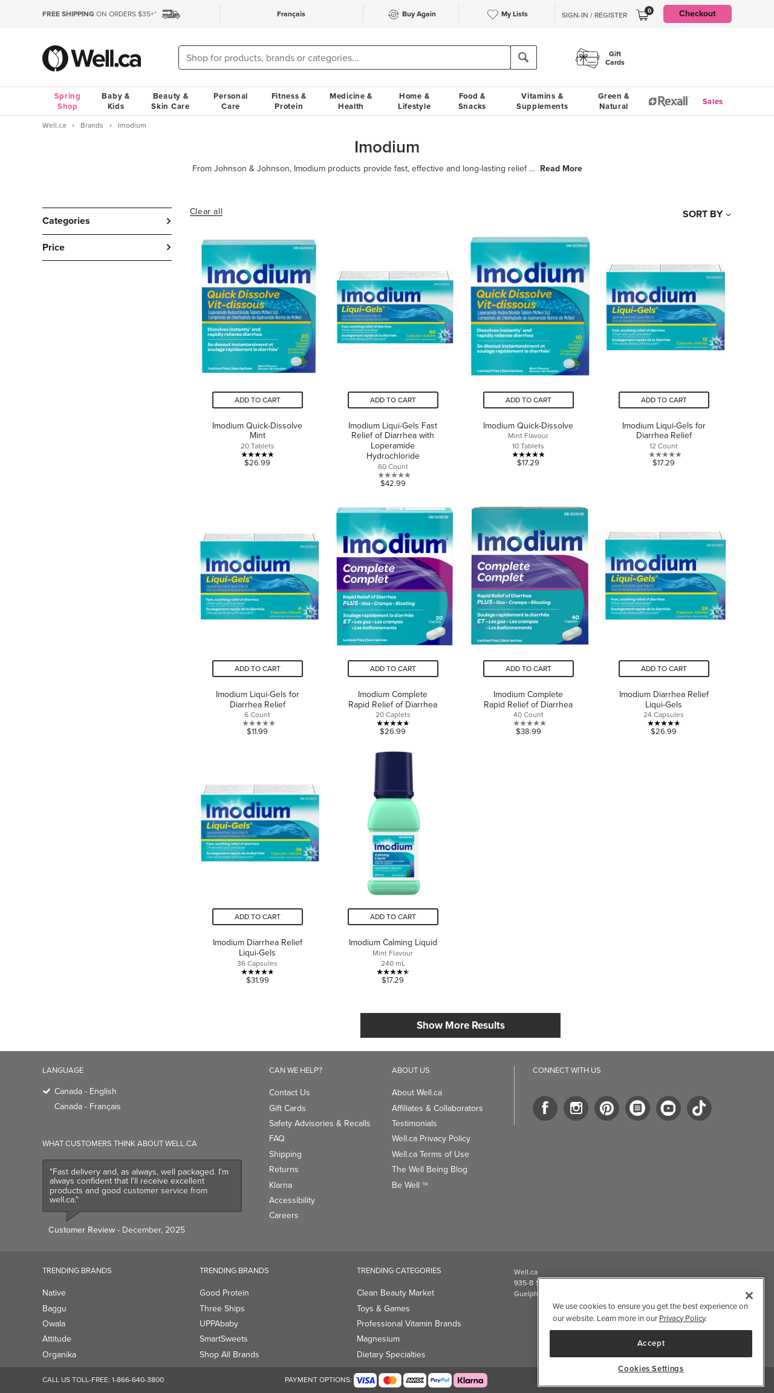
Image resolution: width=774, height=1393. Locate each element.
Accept (651, 1343)
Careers (284, 1215)
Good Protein (224, 1292)
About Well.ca (417, 1092)
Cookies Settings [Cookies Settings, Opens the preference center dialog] (651, 1368)
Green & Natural (613, 101)
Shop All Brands (229, 1354)
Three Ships (222, 1308)
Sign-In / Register (594, 15)
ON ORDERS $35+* (99, 13)
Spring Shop (67, 101)
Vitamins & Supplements (542, 101)
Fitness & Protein (289, 101)
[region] (651, 1332)
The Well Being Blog (429, 1169)
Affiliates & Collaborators (437, 1108)
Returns (284, 1169)
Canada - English (85, 1091)
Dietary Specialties (391, 1354)
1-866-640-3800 (138, 1379)
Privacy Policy (682, 1318)
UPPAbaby (219, 1323)
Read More (561, 169)
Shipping (285, 1154)
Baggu (54, 1308)
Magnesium (378, 1338)
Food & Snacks (472, 101)
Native (54, 1292)
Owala (53, 1323)
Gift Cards (287, 1108)
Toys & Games (383, 1308)
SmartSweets (224, 1338)
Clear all (206, 211)
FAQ (277, 1138)
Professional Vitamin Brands (409, 1323)
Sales (713, 101)
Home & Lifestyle (414, 101)
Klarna (280, 1185)
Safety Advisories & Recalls (320, 1123)
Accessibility (292, 1200)
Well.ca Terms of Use (430, 1154)
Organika (59, 1354)
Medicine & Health (351, 101)
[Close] (749, 1295)
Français (291, 13)
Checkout (697, 13)
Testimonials (414, 1123)
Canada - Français (87, 1106)
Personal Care (230, 101)
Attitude (56, 1338)
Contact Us (289, 1092)
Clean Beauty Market (395, 1292)
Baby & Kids (115, 101)
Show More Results (461, 1025)
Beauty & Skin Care (170, 101)
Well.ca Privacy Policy (431, 1138)
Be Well (410, 1185)
